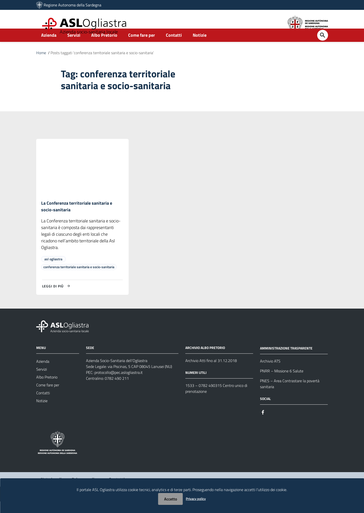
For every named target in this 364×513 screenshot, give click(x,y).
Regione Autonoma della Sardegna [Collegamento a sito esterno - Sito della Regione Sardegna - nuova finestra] (72, 5)
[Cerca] (322, 46)
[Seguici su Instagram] (272, 423)
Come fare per (141, 46)
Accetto (170, 499)
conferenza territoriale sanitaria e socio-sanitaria (78, 278)
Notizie (200, 46)
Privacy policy (196, 498)
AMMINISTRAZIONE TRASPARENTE (286, 359)
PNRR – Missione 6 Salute (281, 382)
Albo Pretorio (104, 46)
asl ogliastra (53, 270)
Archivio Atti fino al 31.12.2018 (211, 372)
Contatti (174, 46)
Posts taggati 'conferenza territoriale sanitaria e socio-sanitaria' (102, 63)
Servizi (73, 46)
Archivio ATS (270, 373)
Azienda (48, 46)
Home (41, 63)
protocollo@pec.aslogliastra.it (118, 384)
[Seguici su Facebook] (263, 423)
